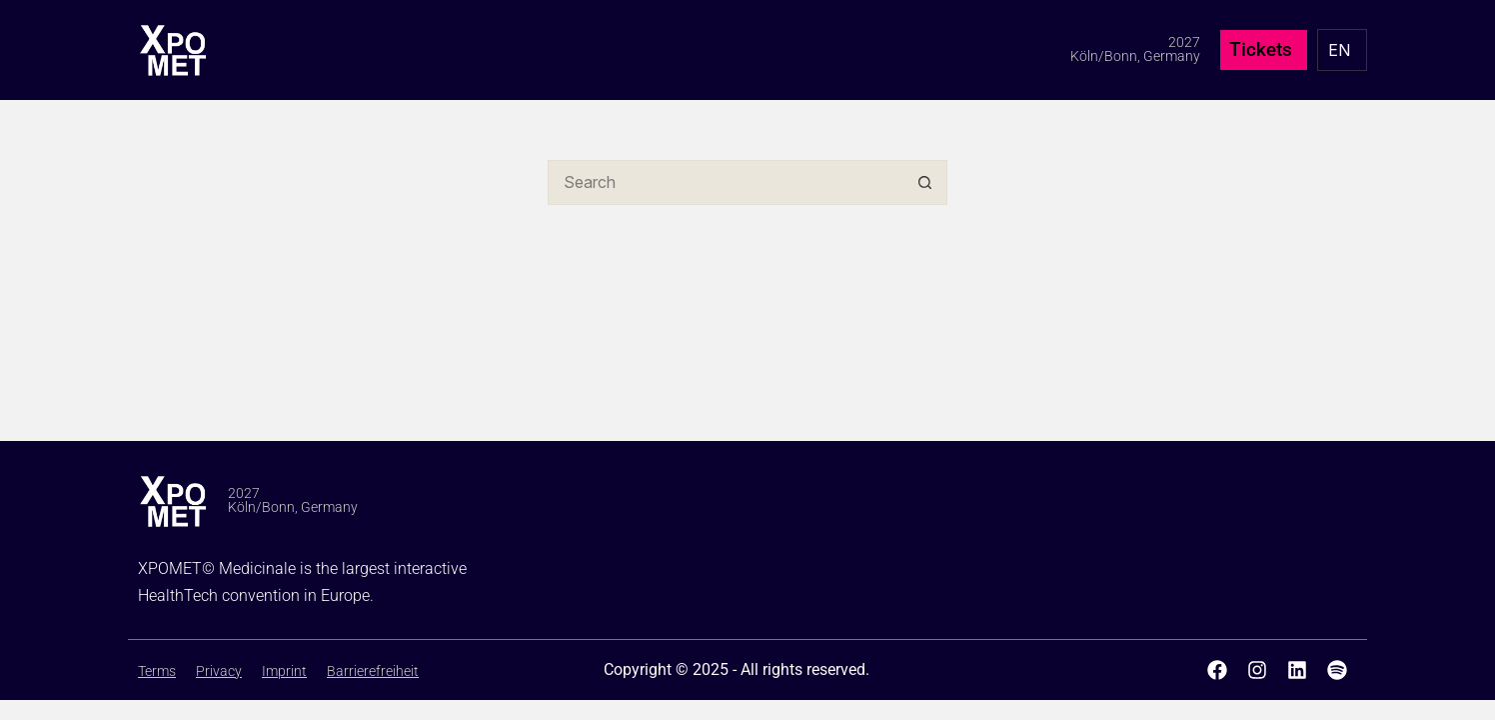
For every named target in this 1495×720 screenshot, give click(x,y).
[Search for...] (725, 182)
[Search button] (924, 182)
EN (1339, 50)
